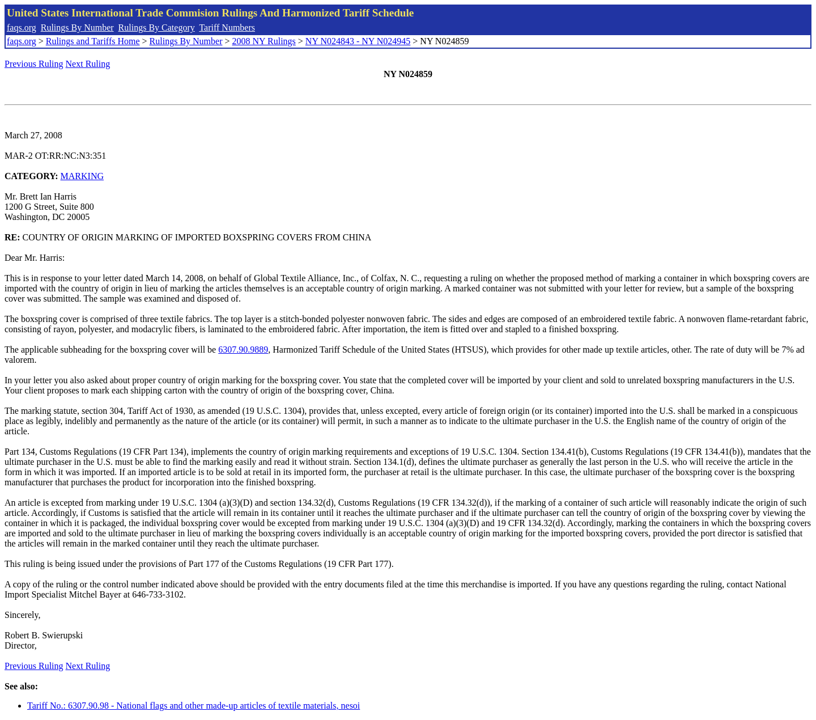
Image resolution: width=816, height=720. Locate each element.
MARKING (82, 176)
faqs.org (21, 27)
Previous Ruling (34, 64)
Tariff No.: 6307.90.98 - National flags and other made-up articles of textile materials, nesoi (193, 705)
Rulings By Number (77, 27)
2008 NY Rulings (264, 41)
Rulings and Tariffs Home (93, 41)
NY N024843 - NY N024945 (357, 41)
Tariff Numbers (227, 27)
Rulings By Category (156, 27)
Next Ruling (88, 64)
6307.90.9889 (243, 349)
